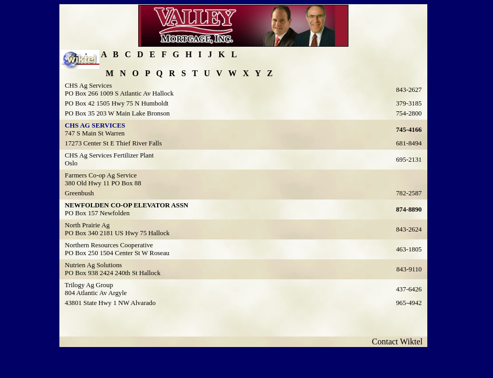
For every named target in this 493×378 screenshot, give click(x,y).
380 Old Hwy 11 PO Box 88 (103, 183)
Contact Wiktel (399, 341)
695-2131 (409, 159)
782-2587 (409, 193)
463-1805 (409, 249)
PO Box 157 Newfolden (97, 213)
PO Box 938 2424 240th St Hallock (112, 273)
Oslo (71, 163)
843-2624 (409, 229)
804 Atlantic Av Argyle (96, 293)
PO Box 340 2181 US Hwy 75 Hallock (117, 233)
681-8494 (409, 143)
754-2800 (409, 113)
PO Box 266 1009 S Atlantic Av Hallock (119, 93)
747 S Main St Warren (95, 133)
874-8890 (409, 209)
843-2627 (409, 89)
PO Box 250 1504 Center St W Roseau (117, 253)
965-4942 (409, 303)
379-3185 (409, 103)
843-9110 (409, 269)
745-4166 (409, 129)
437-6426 (409, 289)
